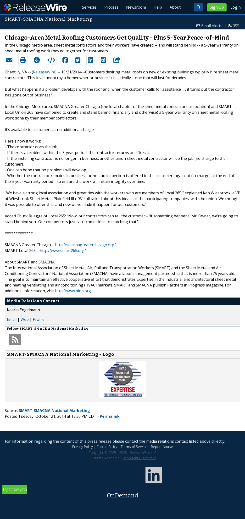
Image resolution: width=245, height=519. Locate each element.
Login (235, 7)
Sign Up (217, 7)
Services (89, 7)
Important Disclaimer (139, 458)
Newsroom (136, 7)
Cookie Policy (106, 446)
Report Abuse (162, 446)
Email (12, 319)
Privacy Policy (82, 446)
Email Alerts (211, 25)
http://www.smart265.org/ (63, 250)
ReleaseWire (35, 7)
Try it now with (122, 493)
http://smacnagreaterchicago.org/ (85, 244)
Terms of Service (134, 446)
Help (158, 7)
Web (25, 319)
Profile (39, 319)
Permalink (110, 416)
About (175, 7)
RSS (236, 25)
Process (111, 7)
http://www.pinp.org (73, 290)
